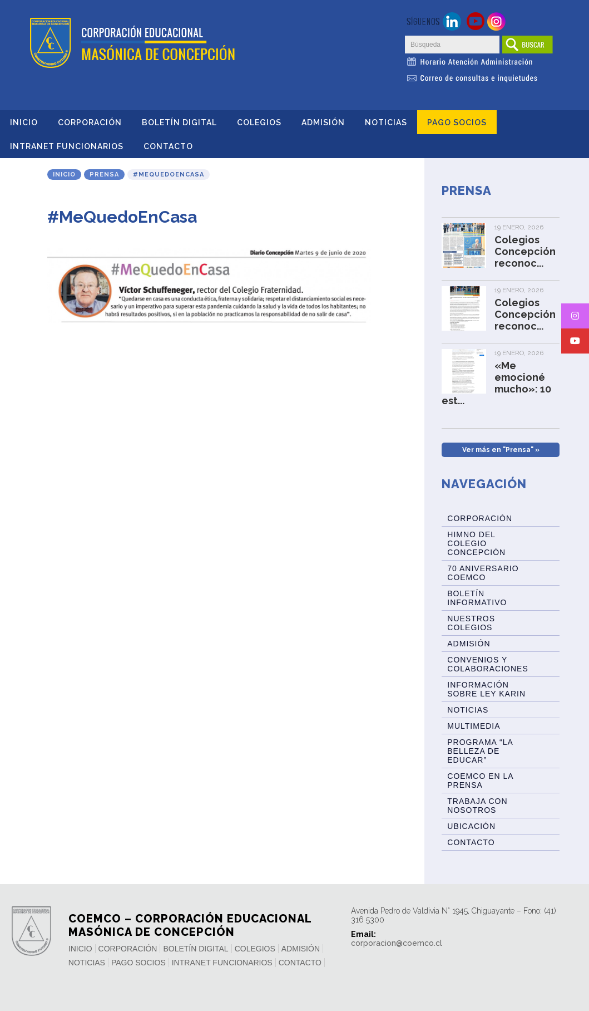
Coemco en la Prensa (480, 780)
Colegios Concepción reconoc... (525, 251)
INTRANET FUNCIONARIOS (66, 146)
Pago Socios (457, 122)
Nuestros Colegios (471, 623)
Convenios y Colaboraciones (487, 664)
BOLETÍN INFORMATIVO (477, 598)
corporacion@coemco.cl (396, 943)
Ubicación (471, 826)
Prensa (104, 174)
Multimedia (473, 726)
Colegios (259, 122)
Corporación (90, 122)
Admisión (323, 122)
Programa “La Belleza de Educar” (480, 751)
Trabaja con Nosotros (477, 805)
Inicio (24, 122)
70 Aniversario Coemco (482, 573)
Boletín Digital (179, 122)
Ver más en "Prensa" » (500, 450)
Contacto (168, 146)
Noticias (386, 122)
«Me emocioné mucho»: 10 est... (496, 383)
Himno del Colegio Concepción (476, 543)
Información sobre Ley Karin (486, 689)
